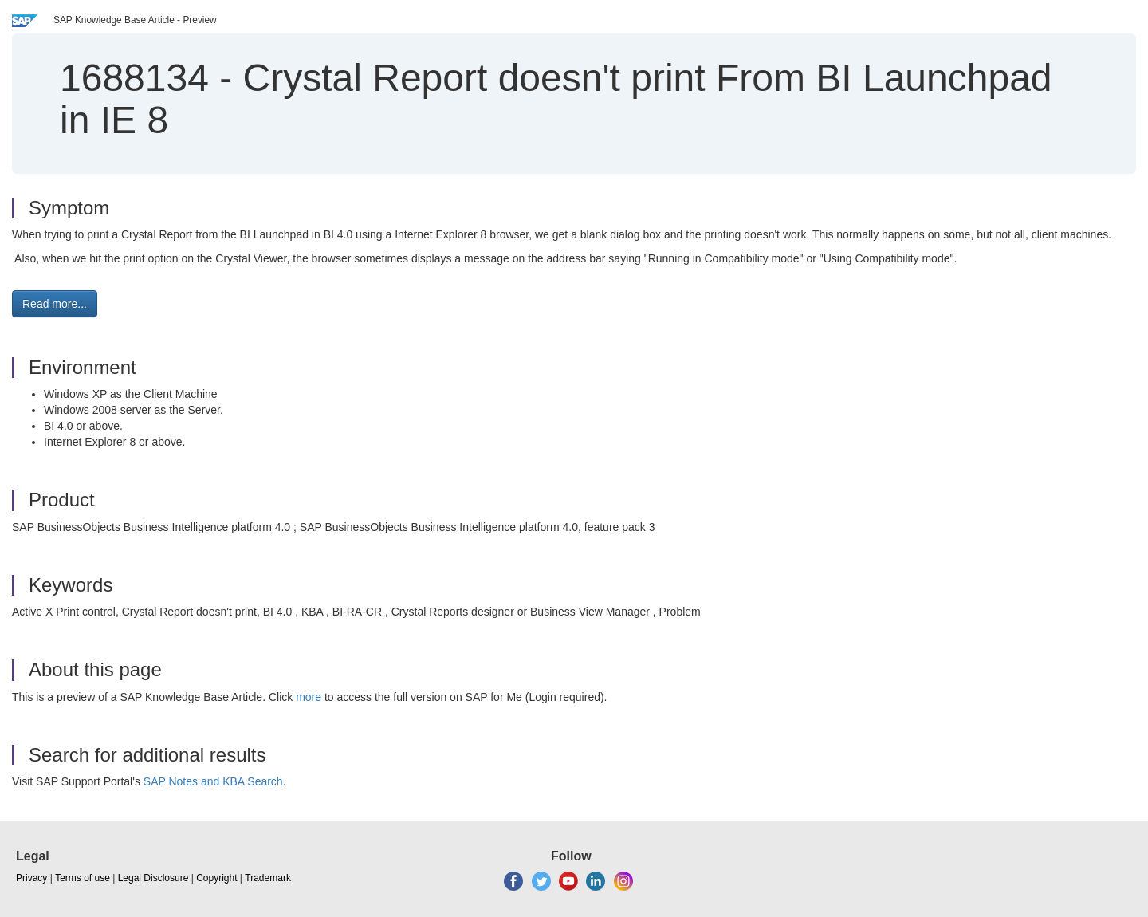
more (308, 697)
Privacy (31, 878)
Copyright (216, 878)
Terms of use (82, 878)
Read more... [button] (54, 303)
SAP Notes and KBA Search (213, 781)
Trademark (268, 878)
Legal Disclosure (153, 878)
